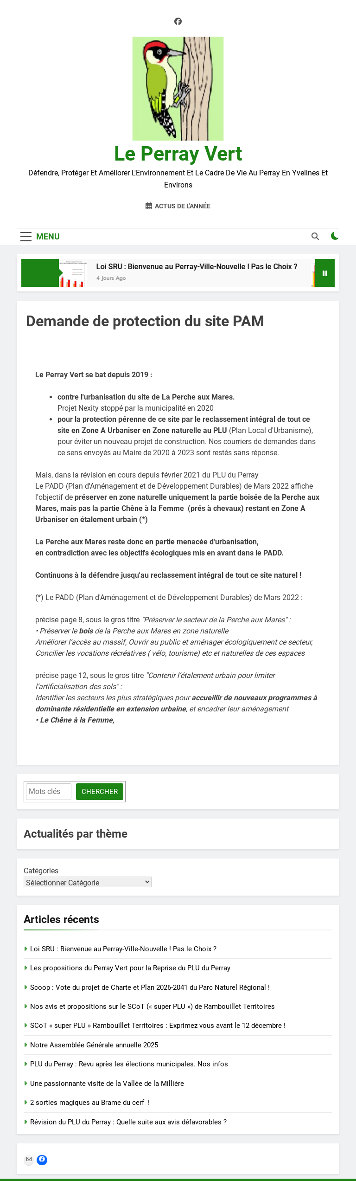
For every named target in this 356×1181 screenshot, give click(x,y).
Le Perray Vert (178, 153)
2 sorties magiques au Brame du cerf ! (90, 1102)
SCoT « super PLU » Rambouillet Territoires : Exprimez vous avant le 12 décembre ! (158, 1025)
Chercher (100, 791)
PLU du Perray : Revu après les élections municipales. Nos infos (129, 1064)
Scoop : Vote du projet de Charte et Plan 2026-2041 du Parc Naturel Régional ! (150, 987)
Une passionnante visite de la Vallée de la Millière (107, 1083)
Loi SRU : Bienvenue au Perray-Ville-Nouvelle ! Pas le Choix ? (200, 266)
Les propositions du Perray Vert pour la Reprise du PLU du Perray (130, 968)
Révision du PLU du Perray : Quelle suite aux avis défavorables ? (128, 1122)
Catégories (41, 870)
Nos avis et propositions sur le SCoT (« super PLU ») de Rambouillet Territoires (152, 1006)
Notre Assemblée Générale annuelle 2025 (94, 1045)
